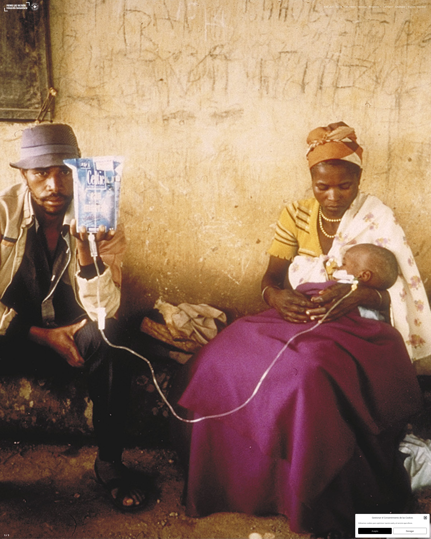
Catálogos (400, 6)
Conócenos (350, 6)
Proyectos (374, 6)
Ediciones (329, 6)
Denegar (410, 531)
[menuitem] (411, 7)
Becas (339, 6)
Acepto (375, 531)
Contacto (388, 6)
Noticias (362, 6)
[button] (425, 517)
